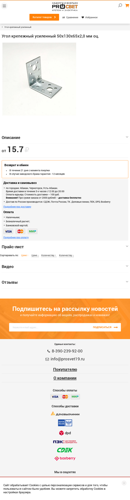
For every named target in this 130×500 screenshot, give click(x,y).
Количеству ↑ (49, 255)
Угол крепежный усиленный (17, 27)
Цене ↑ (25, 255)
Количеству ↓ (66, 255)
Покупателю (65, 369)
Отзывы (65, 282)
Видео (65, 266)
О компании (65, 378)
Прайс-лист (65, 246)
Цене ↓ (35, 255)
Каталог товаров (44, 17)
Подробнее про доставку (17, 206)
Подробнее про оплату (16, 237)
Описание (65, 137)
